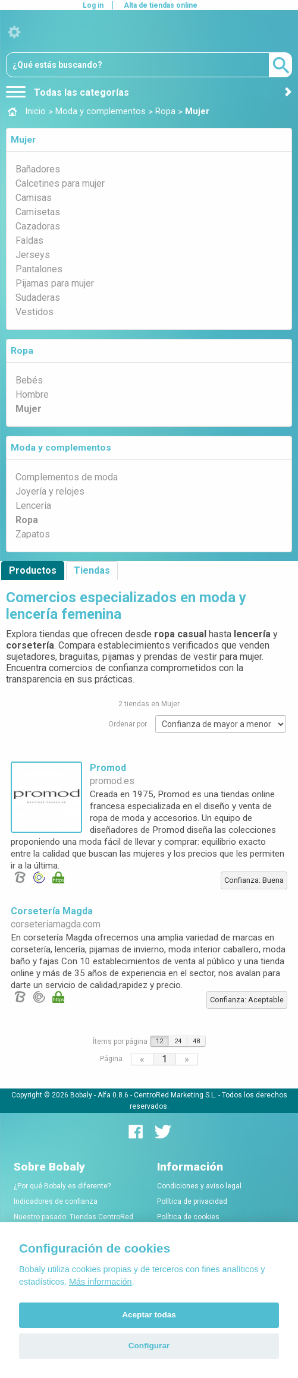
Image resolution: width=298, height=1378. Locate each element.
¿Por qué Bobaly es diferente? (62, 1186)
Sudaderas (37, 297)
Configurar (149, 1345)
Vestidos (34, 311)
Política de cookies (188, 1217)
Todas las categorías (67, 92)
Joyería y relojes (49, 491)
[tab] (149, 139)
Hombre (32, 394)
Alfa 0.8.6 (113, 1095)
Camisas (33, 197)
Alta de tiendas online (160, 5)
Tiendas (92, 570)
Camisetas (37, 212)
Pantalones (38, 269)
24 (177, 1041)
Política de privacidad (192, 1201)
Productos (33, 570)
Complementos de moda (66, 477)
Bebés (29, 380)
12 (159, 1041)
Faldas (29, 240)
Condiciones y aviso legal (199, 1186)
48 (196, 1041)
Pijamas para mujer (54, 283)
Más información (100, 1281)
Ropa (22, 350)
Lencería (33, 505)
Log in (93, 5)
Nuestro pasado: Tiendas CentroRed (73, 1217)
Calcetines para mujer (60, 183)
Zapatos (32, 534)
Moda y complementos (61, 447)
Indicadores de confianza (56, 1201)
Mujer (23, 139)
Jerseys (32, 254)
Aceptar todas (149, 1314)
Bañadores (37, 169)
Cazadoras (37, 226)
